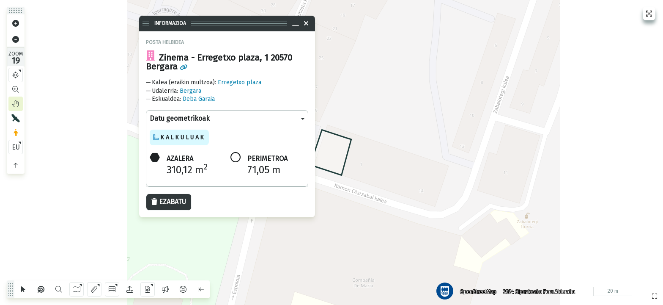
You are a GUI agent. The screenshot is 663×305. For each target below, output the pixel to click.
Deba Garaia (199, 99)
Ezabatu (168, 202)
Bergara (190, 90)
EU (16, 147)
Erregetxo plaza (239, 82)
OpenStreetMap (476, 290)
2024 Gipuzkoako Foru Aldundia (537, 290)
